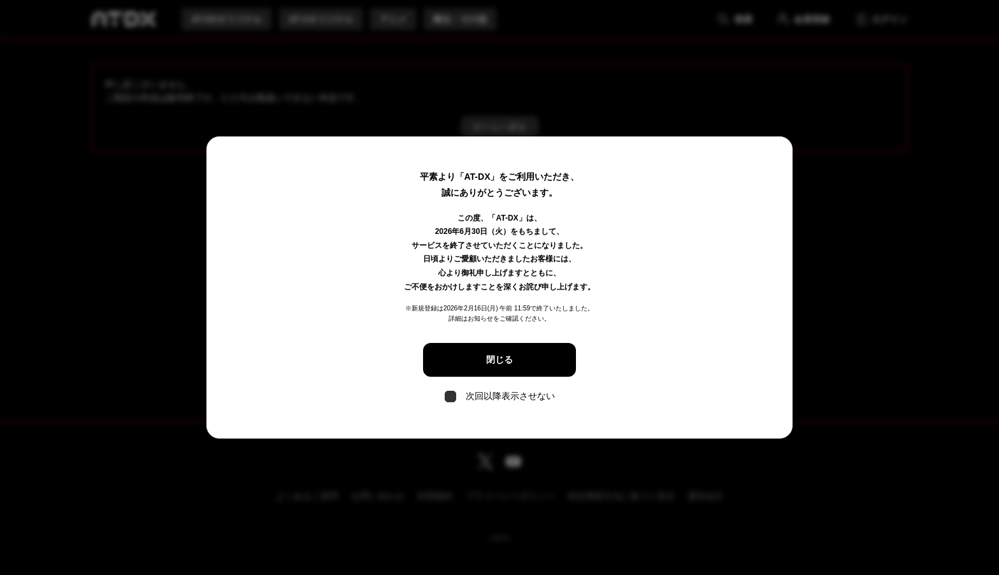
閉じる (499, 359)
